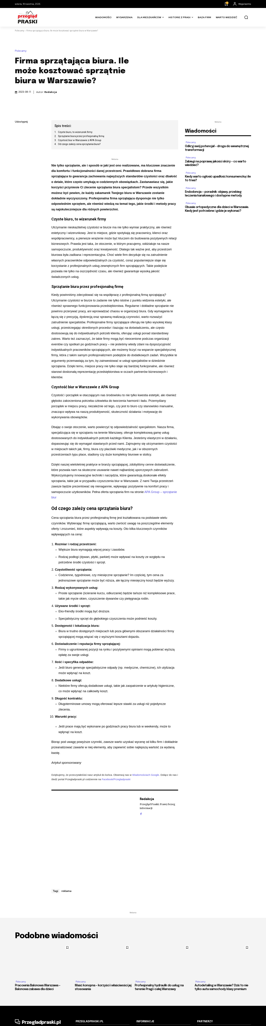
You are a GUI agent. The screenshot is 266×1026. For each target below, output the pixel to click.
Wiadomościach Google (145, 774)
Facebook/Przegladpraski (116, 779)
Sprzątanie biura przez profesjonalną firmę (81, 136)
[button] (246, 17)
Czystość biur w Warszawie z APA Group (79, 140)
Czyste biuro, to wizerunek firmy (75, 132)
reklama (66, 891)
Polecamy (19, 30)
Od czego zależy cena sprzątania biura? (79, 144)
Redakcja (50, 92)
